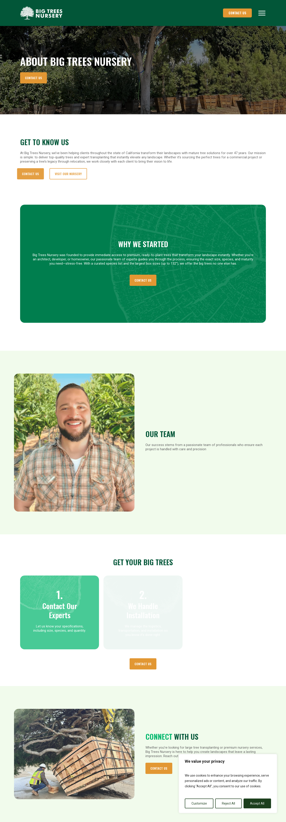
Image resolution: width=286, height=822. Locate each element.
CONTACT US (237, 12)
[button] (262, 13)
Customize (199, 803)
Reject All (228, 803)
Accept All (257, 803)
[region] (228, 783)
